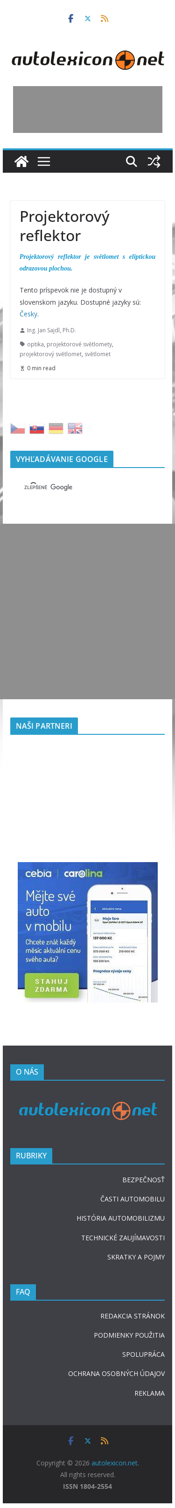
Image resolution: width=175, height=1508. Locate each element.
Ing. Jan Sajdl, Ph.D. (51, 330)
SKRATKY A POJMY (136, 1256)
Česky (28, 313)
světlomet (97, 354)
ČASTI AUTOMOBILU (132, 1198)
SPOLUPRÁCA (143, 1354)
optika (35, 344)
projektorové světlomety (79, 344)
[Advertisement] (87, 109)
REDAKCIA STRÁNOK (132, 1315)
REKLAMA (149, 1393)
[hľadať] (76, 487)
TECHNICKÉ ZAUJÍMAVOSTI (123, 1237)
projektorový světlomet (51, 354)
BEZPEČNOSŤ (143, 1179)
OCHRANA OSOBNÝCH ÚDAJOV (116, 1373)
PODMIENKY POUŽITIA (129, 1335)
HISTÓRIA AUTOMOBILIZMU (121, 1218)
